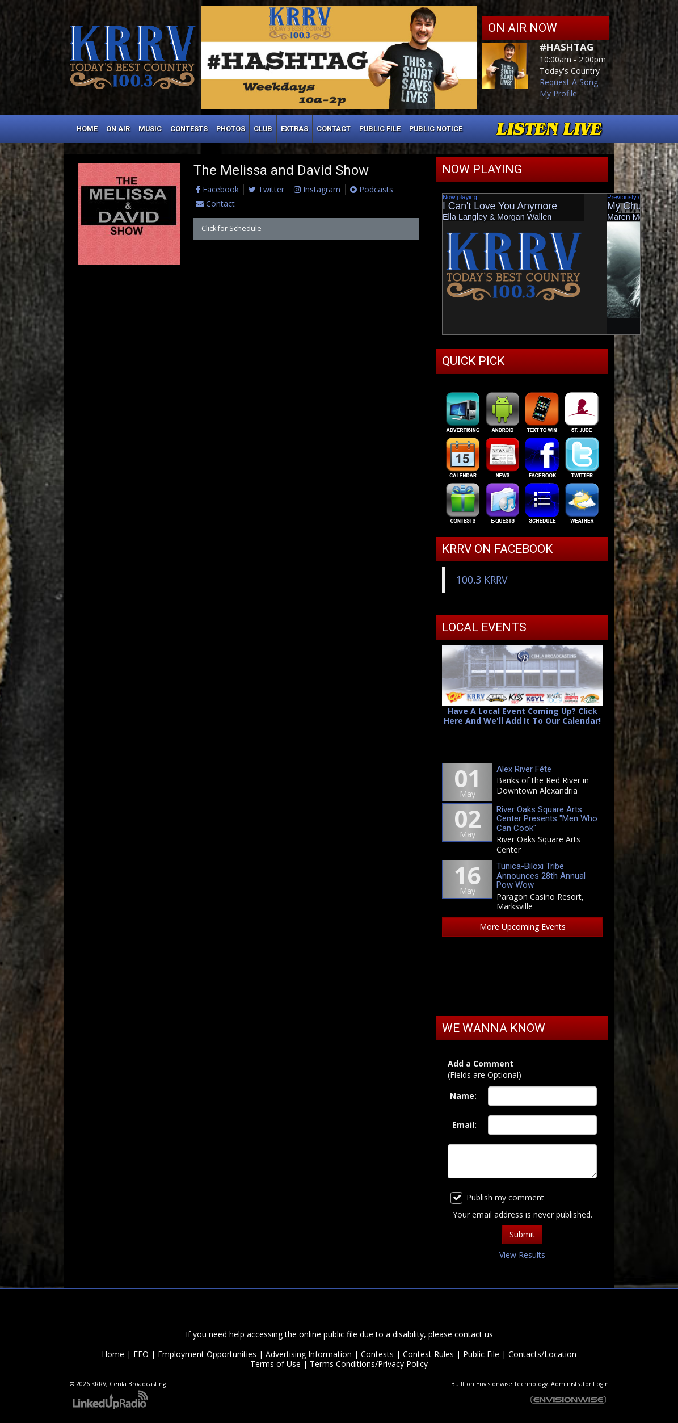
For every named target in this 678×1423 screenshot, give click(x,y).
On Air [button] (118, 128)
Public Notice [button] (435, 128)
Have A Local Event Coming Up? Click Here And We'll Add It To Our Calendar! (522, 716)
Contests (377, 1354)
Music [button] (150, 128)
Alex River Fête (523, 769)
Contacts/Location (542, 1354)
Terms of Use (275, 1363)
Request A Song (569, 82)
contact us (473, 1334)
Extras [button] (294, 128)
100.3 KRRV (481, 579)
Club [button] (263, 128)
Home (87, 128)
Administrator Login (580, 1384)
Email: (464, 1124)
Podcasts (371, 189)
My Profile (558, 93)
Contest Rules (428, 1354)
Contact (215, 203)
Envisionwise (494, 1384)
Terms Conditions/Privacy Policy (369, 1363)
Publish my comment (497, 1198)
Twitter (266, 189)
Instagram (317, 189)
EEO (141, 1354)
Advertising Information (309, 1354)
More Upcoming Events (522, 926)
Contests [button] (189, 128)
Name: (463, 1095)
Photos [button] (230, 128)
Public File (481, 1354)
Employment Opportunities (207, 1354)
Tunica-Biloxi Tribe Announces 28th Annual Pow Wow (541, 875)
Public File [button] (380, 128)
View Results (522, 1254)
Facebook (217, 189)
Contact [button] (334, 128)
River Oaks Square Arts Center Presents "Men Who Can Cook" (546, 818)
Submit (522, 1234)
